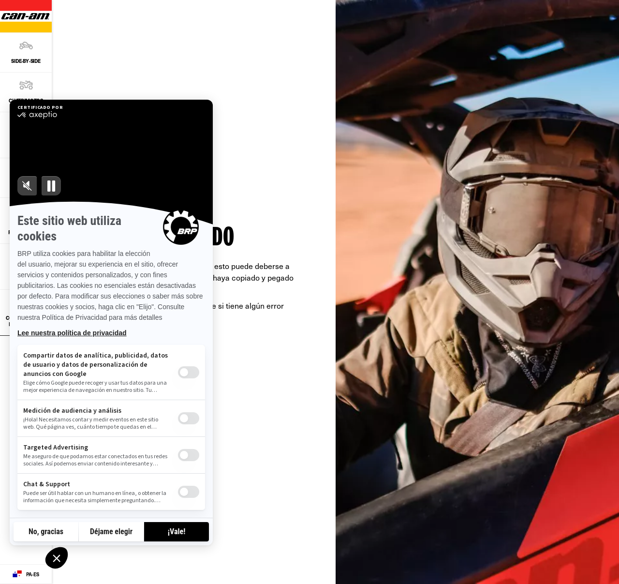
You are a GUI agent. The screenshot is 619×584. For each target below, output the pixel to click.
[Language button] (26, 574)
